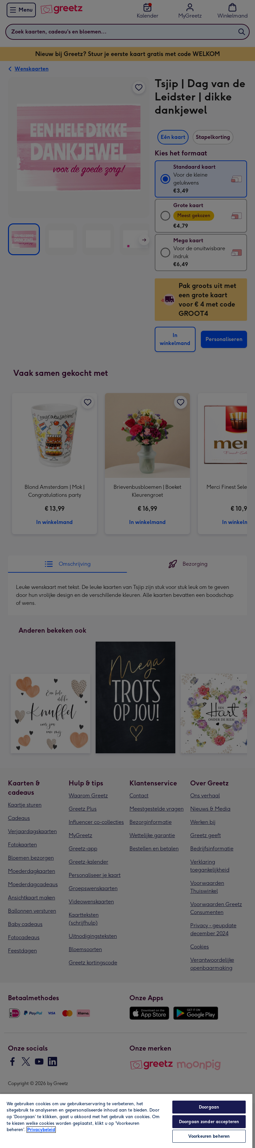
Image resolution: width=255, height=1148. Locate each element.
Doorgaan (209, 1107)
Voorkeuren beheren (209, 1136)
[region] (126, 1120)
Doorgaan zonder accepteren (209, 1121)
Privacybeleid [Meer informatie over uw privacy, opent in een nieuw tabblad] (41, 1129)
